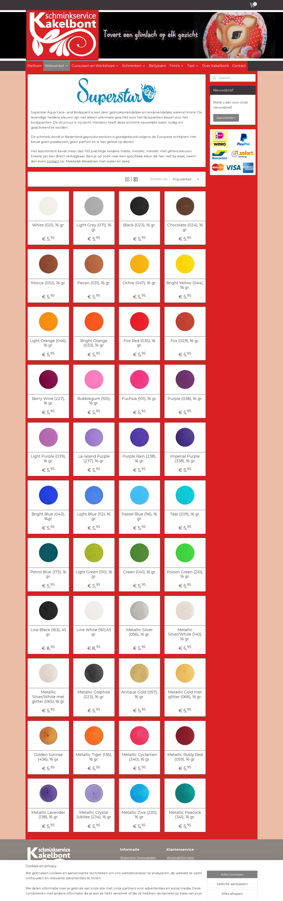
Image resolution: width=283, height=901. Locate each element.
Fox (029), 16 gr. (185, 341)
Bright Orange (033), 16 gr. (93, 343)
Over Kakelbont (215, 66)
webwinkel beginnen (151, 893)
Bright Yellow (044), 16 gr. (184, 285)
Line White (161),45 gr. (94, 632)
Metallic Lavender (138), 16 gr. (48, 814)
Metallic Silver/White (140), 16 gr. (185, 634)
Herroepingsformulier (182, 862)
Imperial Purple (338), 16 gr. (185, 458)
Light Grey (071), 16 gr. (94, 227)
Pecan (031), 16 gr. (93, 283)
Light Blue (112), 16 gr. (94, 516)
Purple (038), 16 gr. (185, 399)
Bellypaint (157, 66)
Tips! (193, 66)
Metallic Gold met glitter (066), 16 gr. (185, 694)
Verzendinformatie (180, 858)
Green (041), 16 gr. (139, 572)
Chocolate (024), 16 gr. (185, 227)
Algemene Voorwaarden (138, 858)
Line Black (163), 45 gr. (48, 632)
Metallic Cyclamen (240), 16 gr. (139, 757)
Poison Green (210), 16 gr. (185, 574)
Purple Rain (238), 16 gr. (139, 458)
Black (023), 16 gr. (139, 225)
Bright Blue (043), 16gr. (48, 516)
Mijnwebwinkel (188, 893)
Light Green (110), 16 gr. (94, 574)
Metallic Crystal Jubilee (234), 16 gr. (94, 814)
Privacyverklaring (132, 862)
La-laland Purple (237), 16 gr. (94, 458)
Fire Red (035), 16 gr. (139, 343)
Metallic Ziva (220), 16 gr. (139, 814)
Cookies (126, 867)
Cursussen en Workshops (95, 66)
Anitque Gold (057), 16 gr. (139, 694)
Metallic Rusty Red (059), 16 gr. (185, 757)
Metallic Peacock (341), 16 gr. (185, 814)
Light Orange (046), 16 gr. (48, 343)
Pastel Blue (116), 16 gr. (139, 516)
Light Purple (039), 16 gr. (48, 458)
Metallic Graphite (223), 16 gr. (94, 694)
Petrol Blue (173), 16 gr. (48, 574)
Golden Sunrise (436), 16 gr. (48, 757)
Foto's (177, 66)
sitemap (128, 893)
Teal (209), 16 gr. (185, 514)
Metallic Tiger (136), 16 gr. (94, 757)
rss (136, 893)
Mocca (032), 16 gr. (48, 283)
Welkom (34, 66)
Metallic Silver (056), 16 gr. (139, 632)
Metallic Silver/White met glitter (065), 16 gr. (48, 697)
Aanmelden (226, 118)
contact (53, 161)
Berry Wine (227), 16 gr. (48, 401)
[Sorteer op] (185, 179)
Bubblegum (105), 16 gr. (94, 401)
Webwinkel (56, 66)
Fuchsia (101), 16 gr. (139, 399)
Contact (239, 66)
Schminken (134, 66)
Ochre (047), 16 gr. (139, 283)
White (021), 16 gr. (48, 225)
